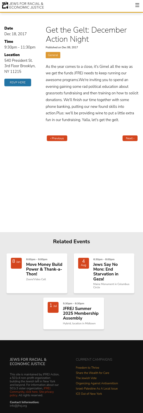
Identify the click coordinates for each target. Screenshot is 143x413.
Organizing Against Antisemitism (97, 383)
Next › (130, 138)
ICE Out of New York (89, 394)
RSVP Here (18, 82)
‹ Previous (57, 138)
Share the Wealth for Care (92, 373)
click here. (32, 392)
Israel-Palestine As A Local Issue (97, 389)
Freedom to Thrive (87, 368)
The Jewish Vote (86, 378)
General (53, 55)
